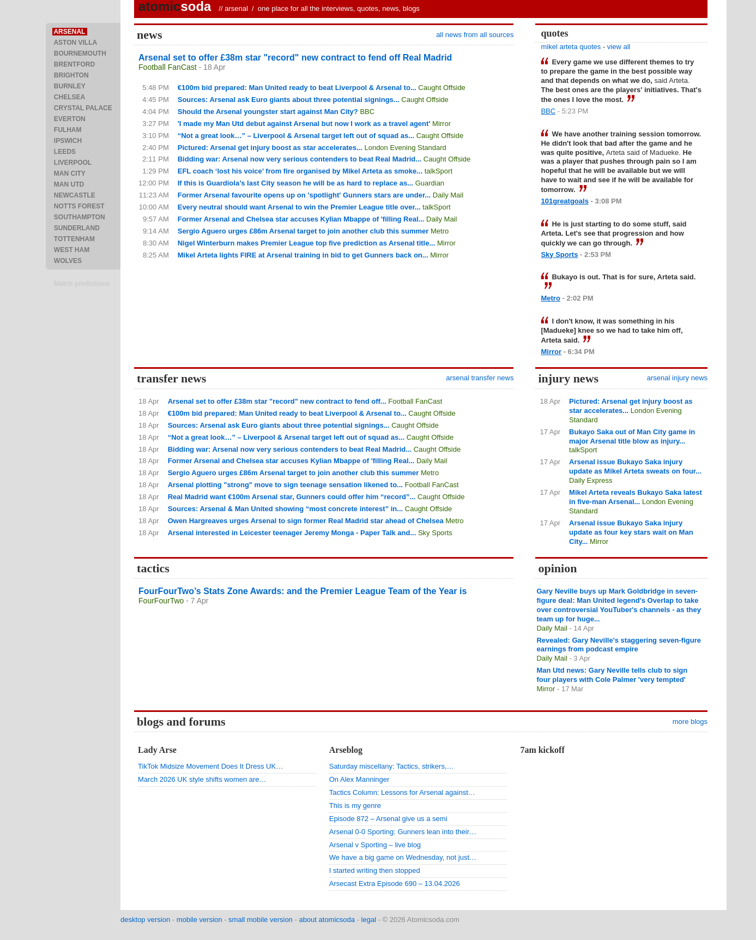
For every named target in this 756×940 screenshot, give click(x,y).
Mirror (441, 123)
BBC (367, 111)
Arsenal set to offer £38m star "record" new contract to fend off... (277, 401)
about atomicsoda (327, 919)
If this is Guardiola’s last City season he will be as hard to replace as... (295, 183)
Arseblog (345, 750)
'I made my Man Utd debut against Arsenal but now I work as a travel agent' (304, 123)
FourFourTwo (161, 600)
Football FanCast (167, 67)
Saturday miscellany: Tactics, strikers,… (391, 766)
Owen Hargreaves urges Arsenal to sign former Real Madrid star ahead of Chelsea (306, 521)
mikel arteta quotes (571, 47)
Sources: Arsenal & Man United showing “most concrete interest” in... (285, 509)
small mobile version (260, 919)
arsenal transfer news (479, 378)
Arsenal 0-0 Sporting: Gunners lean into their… (402, 832)
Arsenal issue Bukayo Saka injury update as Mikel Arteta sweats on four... (635, 466)
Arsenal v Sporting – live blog (375, 845)
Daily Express (590, 480)
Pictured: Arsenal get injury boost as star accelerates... (270, 147)
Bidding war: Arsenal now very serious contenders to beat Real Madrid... (299, 159)
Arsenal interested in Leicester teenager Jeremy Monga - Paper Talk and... (292, 533)
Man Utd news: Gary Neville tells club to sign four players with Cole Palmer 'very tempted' (611, 675)
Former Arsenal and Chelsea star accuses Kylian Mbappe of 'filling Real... (301, 219)
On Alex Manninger (359, 779)
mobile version (199, 919)
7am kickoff (542, 750)
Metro (440, 231)
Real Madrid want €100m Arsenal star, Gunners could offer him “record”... (292, 497)
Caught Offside (441, 87)
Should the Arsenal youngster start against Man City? (268, 111)
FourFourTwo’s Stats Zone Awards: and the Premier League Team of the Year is (302, 591)
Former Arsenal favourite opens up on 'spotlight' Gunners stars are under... (304, 195)
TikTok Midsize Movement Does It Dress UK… (210, 766)
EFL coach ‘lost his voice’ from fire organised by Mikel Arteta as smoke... (300, 171)
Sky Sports (559, 254)
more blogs (690, 721)
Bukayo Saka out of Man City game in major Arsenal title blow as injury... (632, 436)
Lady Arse (157, 750)
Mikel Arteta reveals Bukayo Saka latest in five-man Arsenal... (635, 497)
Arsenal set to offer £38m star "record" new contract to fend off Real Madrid (295, 57)
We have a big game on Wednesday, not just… (402, 857)
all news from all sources (474, 35)
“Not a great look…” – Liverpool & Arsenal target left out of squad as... (296, 135)
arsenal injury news (677, 378)
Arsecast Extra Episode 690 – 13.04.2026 (394, 883)
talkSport (438, 171)
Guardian (429, 183)
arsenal (236, 8)
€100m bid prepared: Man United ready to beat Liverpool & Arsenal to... (297, 87)
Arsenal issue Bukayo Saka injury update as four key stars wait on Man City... (631, 532)
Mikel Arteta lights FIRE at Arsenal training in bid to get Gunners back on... (303, 255)
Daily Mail (448, 195)
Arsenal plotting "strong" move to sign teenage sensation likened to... (285, 485)
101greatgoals (564, 201)
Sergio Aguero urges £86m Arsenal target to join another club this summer (303, 231)
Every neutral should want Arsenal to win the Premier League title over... (299, 207)
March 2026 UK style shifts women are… (202, 779)
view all (619, 47)
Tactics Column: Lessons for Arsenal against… (402, 792)
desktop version (145, 919)
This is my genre (355, 805)
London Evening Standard (405, 147)
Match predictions (82, 284)
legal (368, 919)
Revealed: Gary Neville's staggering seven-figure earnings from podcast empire (618, 645)
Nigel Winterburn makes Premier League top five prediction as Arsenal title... (307, 243)
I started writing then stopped (374, 870)
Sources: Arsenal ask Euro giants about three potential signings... (289, 99)
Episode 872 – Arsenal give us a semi (388, 819)
